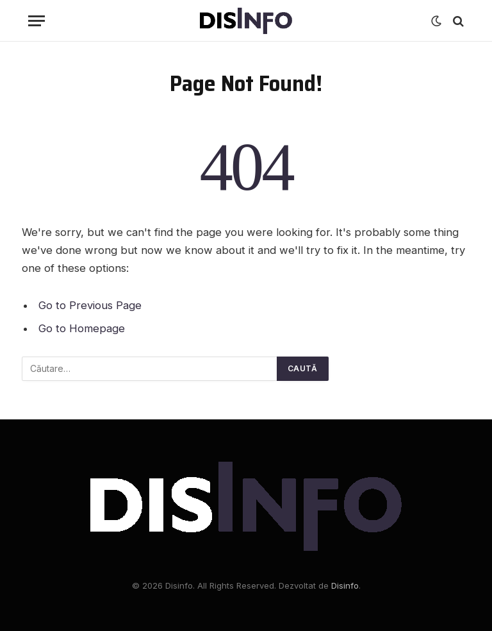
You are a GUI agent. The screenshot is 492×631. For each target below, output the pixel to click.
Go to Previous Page (90, 305)
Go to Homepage (81, 328)
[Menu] (36, 20)
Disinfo (345, 585)
